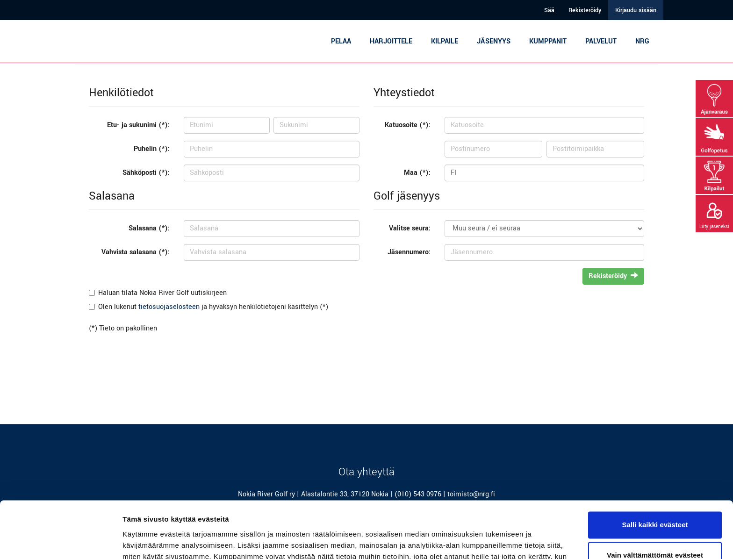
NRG (642, 41)
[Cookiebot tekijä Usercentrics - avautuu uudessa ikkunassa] (60, 541)
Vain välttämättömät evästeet (655, 502)
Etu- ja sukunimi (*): (138, 125)
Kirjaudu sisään (635, 10)
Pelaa (341, 41)
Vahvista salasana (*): (135, 252)
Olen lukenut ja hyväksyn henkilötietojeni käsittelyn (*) (213, 307)
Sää (549, 10)
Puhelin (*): (152, 149)
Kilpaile (444, 41)
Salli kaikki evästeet (655, 472)
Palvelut (601, 41)
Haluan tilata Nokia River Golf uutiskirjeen (162, 293)
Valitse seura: (410, 228)
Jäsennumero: (409, 252)
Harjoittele (391, 41)
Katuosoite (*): (408, 125)
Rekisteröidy (584, 10)
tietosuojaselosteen (169, 307)
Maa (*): (417, 173)
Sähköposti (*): (146, 173)
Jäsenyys (493, 41)
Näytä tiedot (142, 541)
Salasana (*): (149, 228)
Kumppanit (548, 41)
